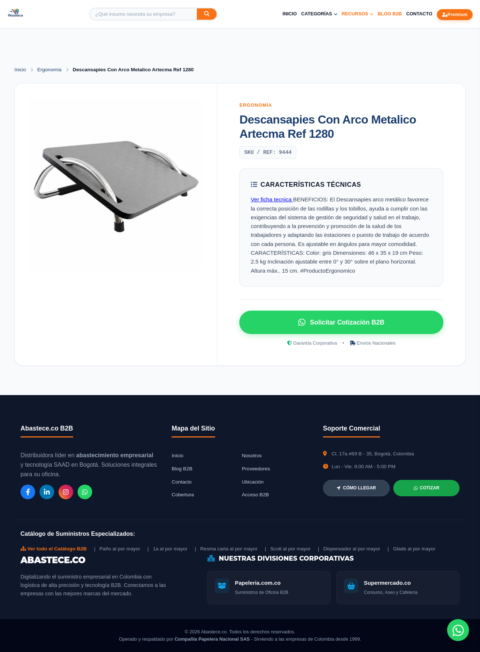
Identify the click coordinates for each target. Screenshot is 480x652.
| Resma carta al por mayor (226, 548)
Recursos (358, 13)
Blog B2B (390, 13)
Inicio (289, 13)
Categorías (319, 13)
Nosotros (252, 455)
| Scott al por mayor (288, 548)
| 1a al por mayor (167, 548)
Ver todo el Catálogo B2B (53, 548)
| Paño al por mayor (117, 548)
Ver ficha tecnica (272, 199)
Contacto (419, 13)
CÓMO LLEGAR (356, 487)
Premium (455, 14)
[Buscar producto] (143, 14)
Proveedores (256, 468)
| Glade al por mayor (411, 548)
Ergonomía (50, 69)
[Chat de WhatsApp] (458, 630)
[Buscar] (207, 14)
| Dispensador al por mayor (349, 548)
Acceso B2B (255, 494)
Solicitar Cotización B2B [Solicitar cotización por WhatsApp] (341, 322)
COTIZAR (426, 487)
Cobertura (183, 494)
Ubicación (253, 482)
